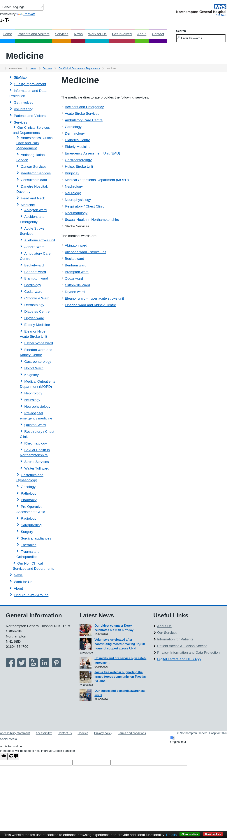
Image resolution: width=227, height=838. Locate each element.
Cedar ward (33, 292)
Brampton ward (36, 278)
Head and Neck (33, 198)
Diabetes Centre (37, 311)
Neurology (32, 400)
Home (7, 34)
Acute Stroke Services (82, 113)
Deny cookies (213, 834)
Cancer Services (33, 166)
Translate (25, 14)
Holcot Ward (33, 368)
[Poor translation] (13, 756)
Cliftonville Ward (37, 298)
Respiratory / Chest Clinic (84, 206)
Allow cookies (189, 834)
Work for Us (97, 34)
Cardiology (32, 285)
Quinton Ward (35, 425)
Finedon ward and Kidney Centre (90, 305)
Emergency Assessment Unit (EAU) (92, 153)
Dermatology (34, 305)
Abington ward (35, 210)
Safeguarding (31, 525)
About (142, 34)
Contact (158, 34)
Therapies (28, 545)
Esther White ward (38, 343)
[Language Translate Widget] (21, 7)
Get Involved (122, 34)
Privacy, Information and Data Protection (188, 652)
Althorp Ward (34, 247)
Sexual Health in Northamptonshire (92, 220)
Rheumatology (35, 443)
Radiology (28, 518)
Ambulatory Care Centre (84, 120)
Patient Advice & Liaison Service (182, 646)
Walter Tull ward (36, 468)
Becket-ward (34, 265)
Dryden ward (34, 318)
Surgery (27, 532)
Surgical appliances (36, 538)
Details (171, 835)
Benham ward (35, 272)
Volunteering (23, 109)
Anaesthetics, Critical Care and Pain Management (34, 143)
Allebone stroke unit (39, 240)
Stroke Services (36, 462)
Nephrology (33, 393)
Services (61, 34)
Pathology (28, 493)
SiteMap (20, 77)
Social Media (8, 739)
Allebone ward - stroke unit (85, 252)
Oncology (28, 487)
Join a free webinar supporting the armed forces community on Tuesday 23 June (120, 677)
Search (181, 31)
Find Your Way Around (31, 595)
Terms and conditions (132, 733)
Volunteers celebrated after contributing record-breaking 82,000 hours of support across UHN (119, 644)
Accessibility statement (15, 733)
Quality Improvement (30, 84)
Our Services (167, 633)
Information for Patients (175, 639)
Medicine (28, 205)
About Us (164, 626)
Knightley (31, 375)
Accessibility (44, 733)
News (78, 34)
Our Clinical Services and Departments (79, 68)
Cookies (83, 733)
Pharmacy (29, 500)
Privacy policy (103, 733)
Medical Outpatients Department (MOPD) (97, 180)
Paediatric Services (36, 173)
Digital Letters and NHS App (179, 659)
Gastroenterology (37, 361)
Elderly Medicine (37, 325)
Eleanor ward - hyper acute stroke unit (94, 298)
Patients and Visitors (34, 34)
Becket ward (74, 259)
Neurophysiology (37, 406)
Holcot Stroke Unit (79, 166)
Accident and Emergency (84, 107)
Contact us (65, 733)
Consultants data (34, 180)
